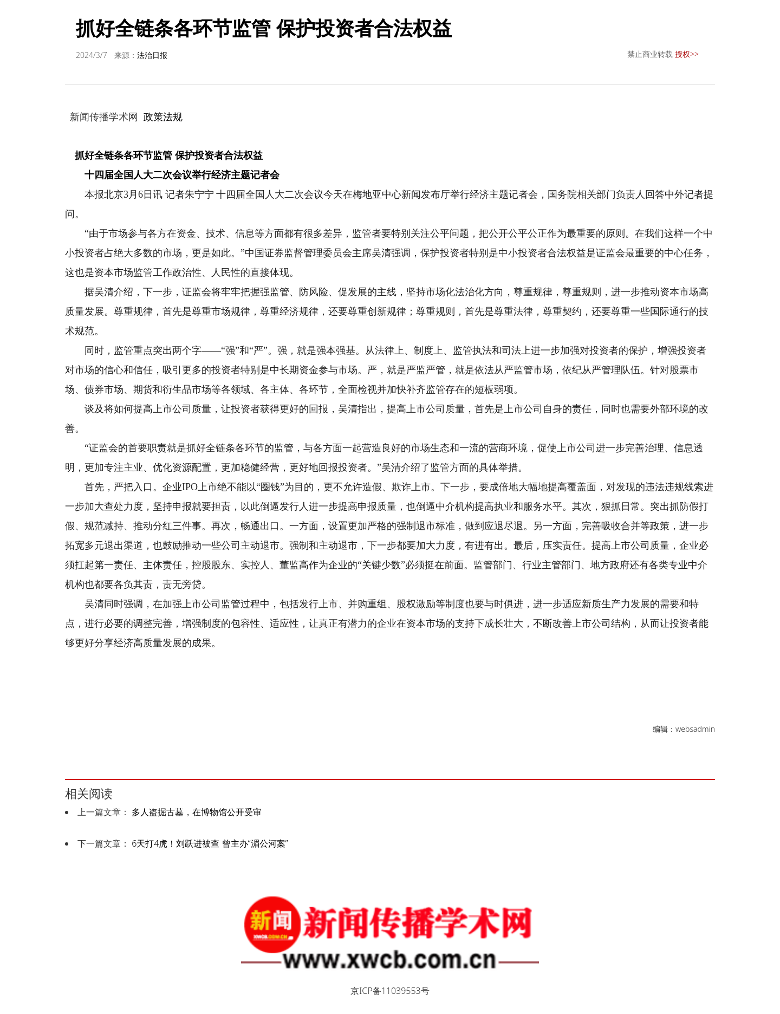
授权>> (687, 54)
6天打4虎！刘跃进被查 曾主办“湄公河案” (210, 843)
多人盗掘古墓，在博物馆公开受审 (197, 812)
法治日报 (152, 55)
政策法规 (163, 116)
